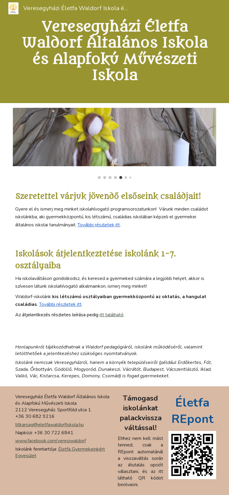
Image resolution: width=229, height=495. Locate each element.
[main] (114, 51)
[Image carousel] (114, 143)
